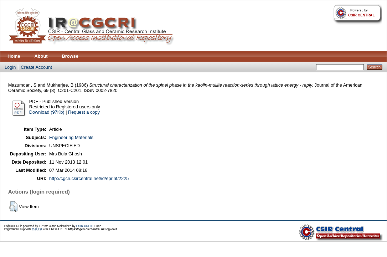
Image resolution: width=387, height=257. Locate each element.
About (41, 56)
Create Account (36, 67)
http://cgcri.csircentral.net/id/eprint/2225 (89, 178)
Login (10, 67)
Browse (70, 56)
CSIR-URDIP (84, 226)
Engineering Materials (71, 137)
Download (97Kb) (46, 112)
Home (13, 56)
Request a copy (84, 112)
